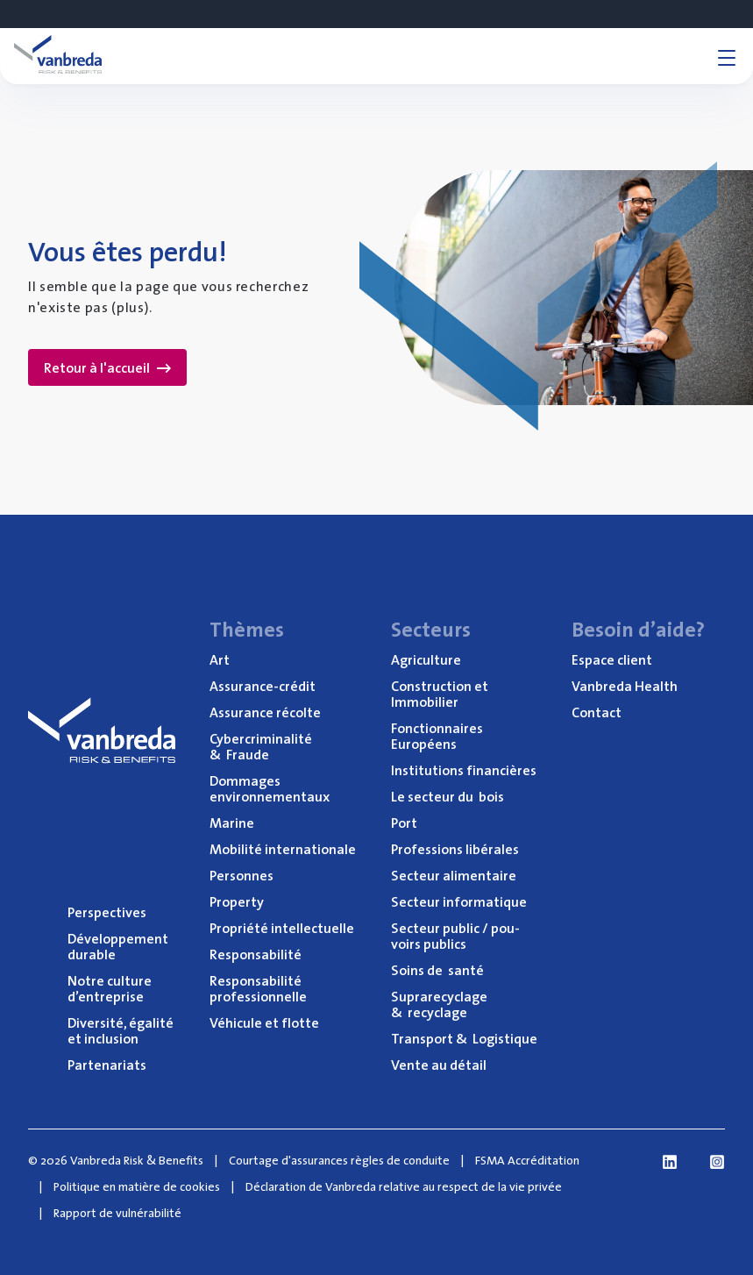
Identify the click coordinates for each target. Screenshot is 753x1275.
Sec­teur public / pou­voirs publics (455, 935)
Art (220, 659)
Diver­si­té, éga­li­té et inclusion (120, 1030)
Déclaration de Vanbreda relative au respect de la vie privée (403, 1186)
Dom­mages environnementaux (270, 788)
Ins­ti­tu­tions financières (463, 770)
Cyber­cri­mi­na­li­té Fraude (261, 746)
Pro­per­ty (237, 901)
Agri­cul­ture (426, 659)
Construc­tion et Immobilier (439, 693)
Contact (597, 712)
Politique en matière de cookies (136, 1186)
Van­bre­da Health (625, 685)
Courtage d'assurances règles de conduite (339, 1160)
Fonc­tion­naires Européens (437, 735)
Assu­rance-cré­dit (263, 685)
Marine (232, 822)
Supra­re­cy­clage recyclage (439, 1004)
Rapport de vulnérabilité (117, 1213)
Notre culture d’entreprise (109, 988)
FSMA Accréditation (527, 1160)
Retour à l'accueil (107, 367)
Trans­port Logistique (464, 1038)
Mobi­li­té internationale (283, 848)
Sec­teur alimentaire (453, 875)
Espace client (612, 659)
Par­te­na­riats (106, 1064)
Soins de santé (437, 969)
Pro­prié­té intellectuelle (282, 927)
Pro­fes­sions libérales (455, 848)
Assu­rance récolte (265, 712)
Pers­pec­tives (106, 912)
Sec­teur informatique (459, 901)
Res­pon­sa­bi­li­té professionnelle (258, 988)
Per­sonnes (241, 875)
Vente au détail (439, 1064)
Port (404, 822)
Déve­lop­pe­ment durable (117, 946)
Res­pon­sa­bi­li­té (256, 954)
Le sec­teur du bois (447, 796)
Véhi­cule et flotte (264, 1022)
